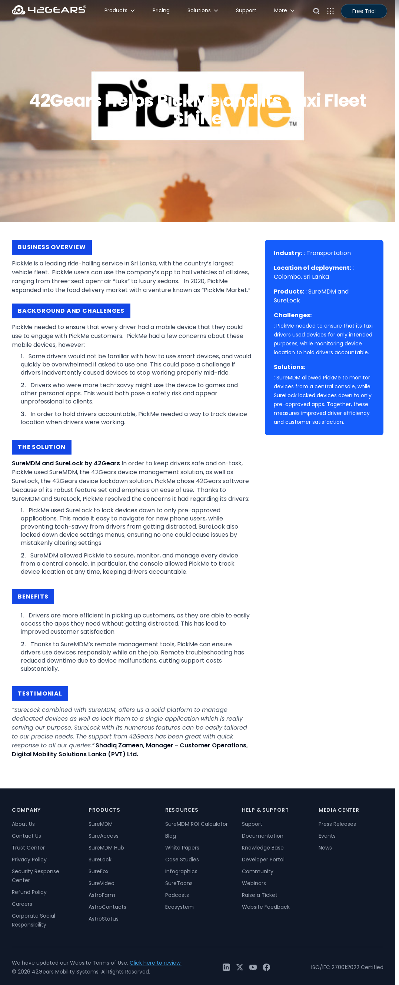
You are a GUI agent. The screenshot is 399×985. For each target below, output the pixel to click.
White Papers (182, 847)
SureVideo (101, 883)
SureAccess (104, 836)
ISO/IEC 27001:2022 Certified (347, 967)
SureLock (100, 859)
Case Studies (182, 859)
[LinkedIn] (226, 967)
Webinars (254, 883)
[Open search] (316, 11)
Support (252, 824)
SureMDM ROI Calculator (196, 824)
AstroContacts (107, 907)
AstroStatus (104, 918)
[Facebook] (266, 967)
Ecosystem (179, 907)
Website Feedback (266, 907)
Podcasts (177, 895)
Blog (170, 836)
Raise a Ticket (259, 895)
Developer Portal (263, 859)
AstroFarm (102, 895)
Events (327, 836)
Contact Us (26, 836)
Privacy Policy (29, 859)
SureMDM (101, 824)
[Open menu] (330, 11)
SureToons (179, 883)
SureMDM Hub (106, 847)
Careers (22, 904)
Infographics (181, 871)
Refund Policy (29, 892)
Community (257, 871)
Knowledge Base (263, 847)
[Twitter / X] (239, 967)
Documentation (262, 836)
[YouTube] (253, 967)
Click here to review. (156, 962)
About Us (23, 824)
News (325, 847)
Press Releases (337, 824)
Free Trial (364, 11)
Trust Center (28, 847)
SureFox (99, 871)
